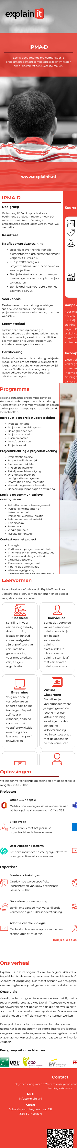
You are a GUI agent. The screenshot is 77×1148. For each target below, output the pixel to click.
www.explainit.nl (38, 176)
